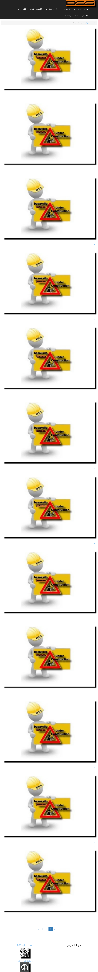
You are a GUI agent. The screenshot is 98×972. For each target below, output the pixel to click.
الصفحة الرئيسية (81, 9)
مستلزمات (51, 9)
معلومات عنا (81, 16)
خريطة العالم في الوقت (24, 961)
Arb (68, 16)
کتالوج (22, 9)
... (94, 94)
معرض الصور (36, 9)
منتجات (65, 9)
